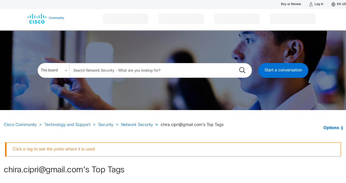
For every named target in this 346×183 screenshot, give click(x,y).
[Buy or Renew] (291, 4)
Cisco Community (20, 125)
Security (105, 125)
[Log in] (316, 4)
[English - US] (339, 4)
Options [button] (331, 128)
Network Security (137, 125)
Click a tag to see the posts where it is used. (54, 149)
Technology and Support (67, 125)
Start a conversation (283, 70)
